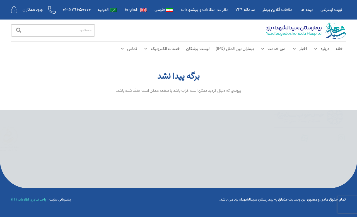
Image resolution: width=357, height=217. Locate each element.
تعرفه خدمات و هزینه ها (185, 159)
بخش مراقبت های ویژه (187, 139)
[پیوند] (306, 30)
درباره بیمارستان (191, 129)
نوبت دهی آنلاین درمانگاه (236, 139)
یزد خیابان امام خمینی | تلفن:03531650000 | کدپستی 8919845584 (232, 154)
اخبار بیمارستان (243, 129)
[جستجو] (53, 30)
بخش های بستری (190, 149)
